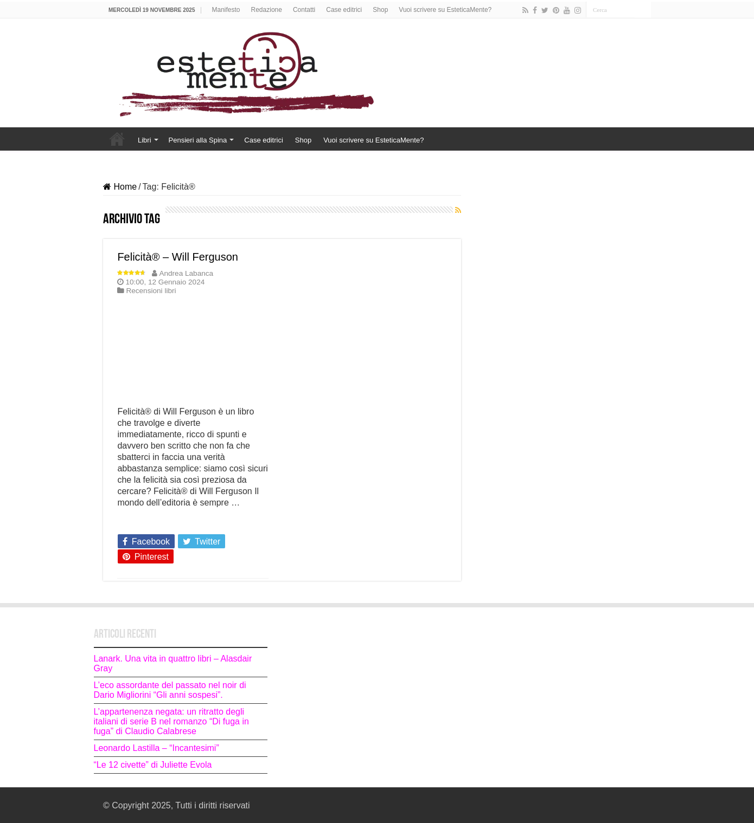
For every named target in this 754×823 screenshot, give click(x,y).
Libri (144, 140)
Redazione (266, 10)
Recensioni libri (151, 291)
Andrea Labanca (186, 273)
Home (117, 138)
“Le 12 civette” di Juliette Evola (154, 764)
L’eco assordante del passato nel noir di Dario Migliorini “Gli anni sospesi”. (170, 690)
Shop (380, 10)
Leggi (131, 522)
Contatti (304, 10)
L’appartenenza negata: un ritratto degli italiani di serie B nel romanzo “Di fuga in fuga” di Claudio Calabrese (171, 721)
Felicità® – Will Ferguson (177, 257)
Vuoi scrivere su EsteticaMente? (445, 10)
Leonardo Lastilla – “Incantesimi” (156, 748)
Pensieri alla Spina (198, 140)
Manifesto (226, 10)
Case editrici (344, 10)
